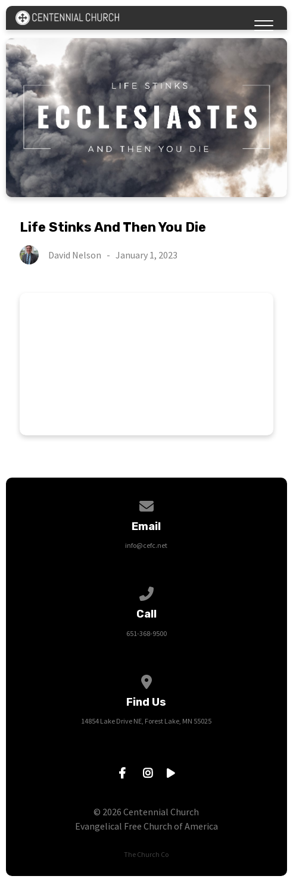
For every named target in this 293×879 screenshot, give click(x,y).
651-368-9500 (146, 633)
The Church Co (146, 854)
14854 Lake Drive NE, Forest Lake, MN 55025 (146, 720)
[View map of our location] (146, 679)
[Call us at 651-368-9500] (146, 591)
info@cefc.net (146, 545)
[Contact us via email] (146, 504)
